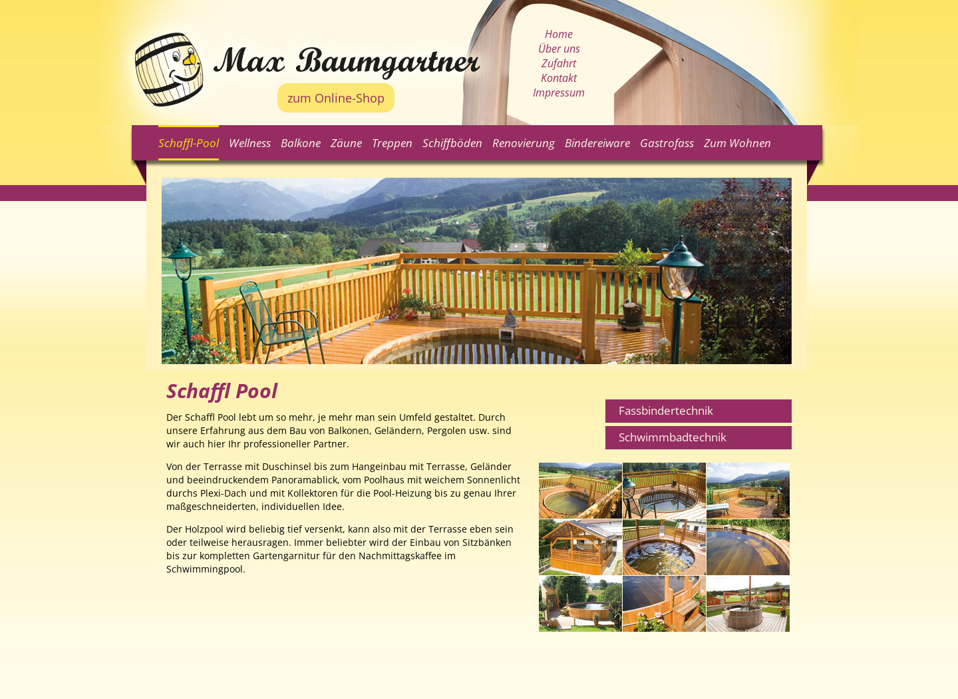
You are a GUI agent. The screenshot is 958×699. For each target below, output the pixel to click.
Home (559, 34)
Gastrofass (667, 142)
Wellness (250, 142)
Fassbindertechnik (666, 410)
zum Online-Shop (336, 98)
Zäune (346, 142)
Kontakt (559, 78)
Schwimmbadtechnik (672, 437)
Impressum (559, 92)
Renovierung (523, 142)
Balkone (301, 142)
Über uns (559, 48)
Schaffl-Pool (188, 142)
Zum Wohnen (737, 142)
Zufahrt (559, 63)
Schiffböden (452, 142)
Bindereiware (597, 142)
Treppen (392, 142)
